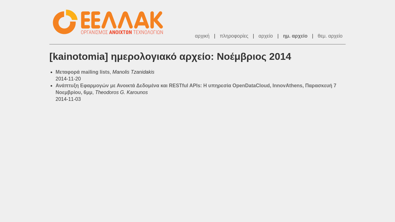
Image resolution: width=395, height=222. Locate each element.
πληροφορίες (234, 36)
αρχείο (266, 36)
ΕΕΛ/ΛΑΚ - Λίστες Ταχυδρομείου (111, 22)
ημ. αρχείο (295, 36)
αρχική (202, 36)
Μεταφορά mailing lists (83, 72)
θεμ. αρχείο (330, 36)
